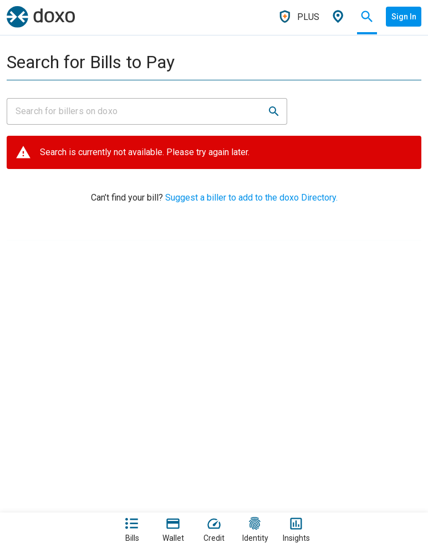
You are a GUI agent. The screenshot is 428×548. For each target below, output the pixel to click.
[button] (274, 111)
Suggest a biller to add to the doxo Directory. (250, 197)
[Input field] (137, 111)
